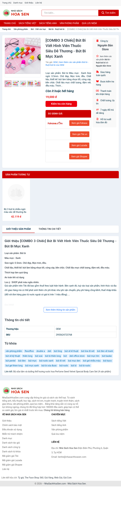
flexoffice (29, 351)
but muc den (74, 360)
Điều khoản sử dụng (12, 429)
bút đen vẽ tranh (105, 351)
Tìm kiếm (108, 12)
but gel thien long (14, 365)
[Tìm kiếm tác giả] (70, 13)
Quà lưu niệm (89, 23)
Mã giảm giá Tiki (10, 456)
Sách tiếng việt (27, 23)
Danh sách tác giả (11, 442)
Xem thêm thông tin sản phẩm (60, 310)
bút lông (58, 351)
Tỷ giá (21, 477)
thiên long (27, 356)
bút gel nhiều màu (92, 360)
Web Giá (58, 477)
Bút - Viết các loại (38, 29)
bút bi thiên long (53, 356)
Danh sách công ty (11, 447)
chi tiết (50, 229)
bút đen (22, 360)
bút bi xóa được (49, 365)
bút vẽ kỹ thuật (13, 356)
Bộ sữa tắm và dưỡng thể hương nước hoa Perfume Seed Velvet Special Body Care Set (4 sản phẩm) (62, 371)
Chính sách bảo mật (12, 425)
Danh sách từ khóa (11, 451)
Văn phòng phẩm (69, 23)
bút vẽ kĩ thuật (71, 351)
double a (40, 351)
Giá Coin (67, 477)
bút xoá (38, 356)
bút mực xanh (32, 365)
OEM (55, 62)
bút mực (32, 360)
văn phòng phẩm (14, 351)
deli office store (76, 356)
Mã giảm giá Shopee (12, 464)
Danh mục (18, 3)
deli (49, 351)
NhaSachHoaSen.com (55, 483)
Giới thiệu (29, 3)
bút (65, 356)
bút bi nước (84, 365)
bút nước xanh (46, 360)
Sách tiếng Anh (59, 425)
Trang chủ (6, 3)
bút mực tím (93, 356)
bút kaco (107, 360)
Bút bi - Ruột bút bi (56, 29)
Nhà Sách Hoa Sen (77, 483)
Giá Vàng (48, 477)
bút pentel (10, 360)
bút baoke (107, 356)
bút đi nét (60, 360)
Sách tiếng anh (48, 23)
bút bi (73, 365)
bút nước (64, 365)
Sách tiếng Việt (59, 420)
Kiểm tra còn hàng (61, 103)
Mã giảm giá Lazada (12, 460)
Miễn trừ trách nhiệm (12, 434)
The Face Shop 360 (34, 477)
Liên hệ (38, 3)
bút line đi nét (87, 351)
